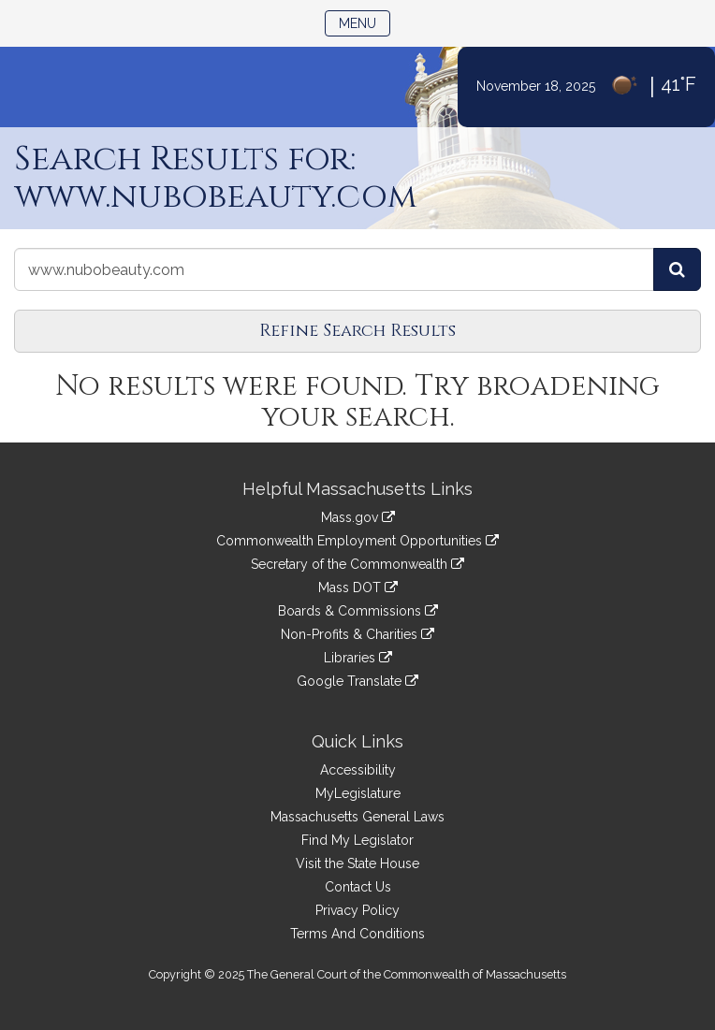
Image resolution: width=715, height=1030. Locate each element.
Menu (364, 22)
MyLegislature (358, 793)
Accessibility (358, 769)
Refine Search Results (357, 330)
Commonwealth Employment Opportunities (357, 540)
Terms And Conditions (357, 933)
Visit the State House (357, 863)
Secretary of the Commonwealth (357, 564)
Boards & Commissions (358, 610)
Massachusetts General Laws (357, 816)
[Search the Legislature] (677, 269)
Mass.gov (358, 517)
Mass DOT (358, 587)
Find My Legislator (357, 840)
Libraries (358, 657)
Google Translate (357, 681)
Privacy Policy (357, 910)
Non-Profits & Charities (357, 634)
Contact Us (358, 886)
